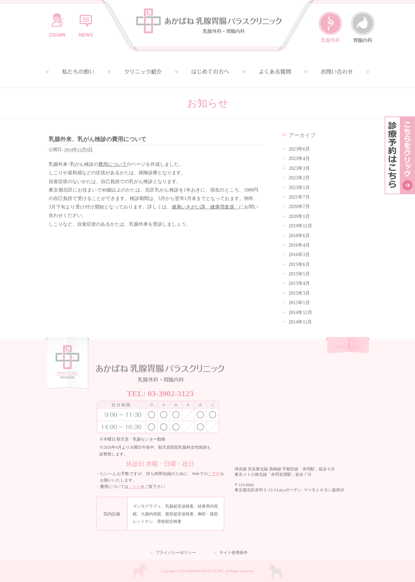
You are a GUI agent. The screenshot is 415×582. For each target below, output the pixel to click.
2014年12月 (300, 312)
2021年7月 (299, 197)
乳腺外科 (330, 27)
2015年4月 (299, 283)
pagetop (347, 346)
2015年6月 (299, 264)
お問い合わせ (337, 71)
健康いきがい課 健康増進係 (205, 206)
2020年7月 (299, 206)
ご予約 (214, 473)
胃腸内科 (362, 27)
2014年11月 (300, 321)
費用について (112, 164)
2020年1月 (299, 216)
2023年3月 (299, 168)
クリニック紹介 (142, 71)
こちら (134, 486)
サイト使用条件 (233, 553)
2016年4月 (299, 245)
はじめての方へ (207, 71)
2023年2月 (299, 177)
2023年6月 (299, 149)
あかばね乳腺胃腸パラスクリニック (207, 28)
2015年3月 (299, 293)
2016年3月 (299, 254)
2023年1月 (299, 187)
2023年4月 (299, 158)
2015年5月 (299, 273)
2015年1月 (299, 302)
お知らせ (86, 22)
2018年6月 (299, 235)
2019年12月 (300, 225)
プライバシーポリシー (175, 553)
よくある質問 (272, 71)
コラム (57, 22)
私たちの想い (77, 71)
